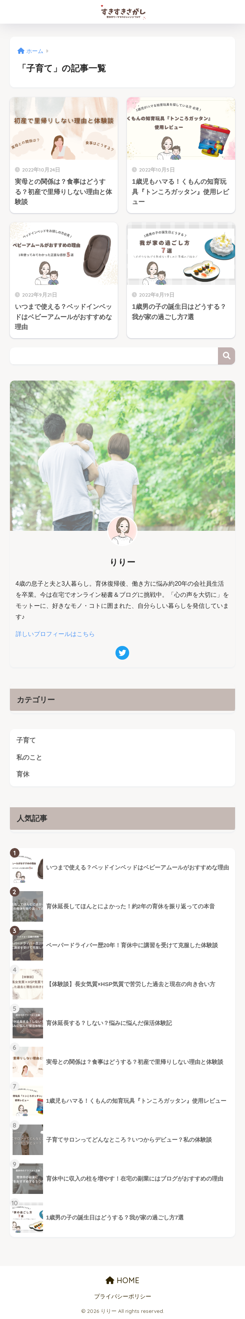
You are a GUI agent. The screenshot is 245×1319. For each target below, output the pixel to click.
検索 (226, 356)
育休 (22, 774)
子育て (26, 740)
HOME (122, 1280)
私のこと (29, 757)
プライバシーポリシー (122, 1296)
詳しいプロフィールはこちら (55, 634)
